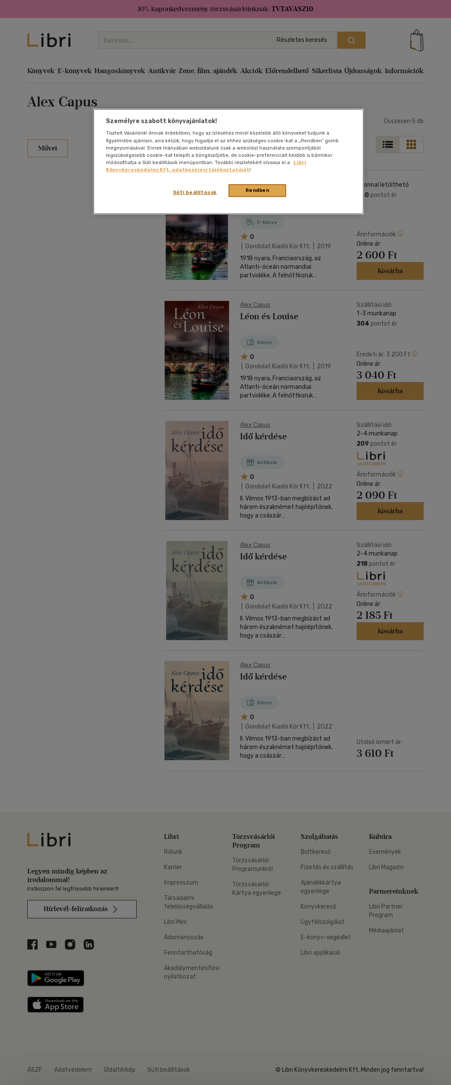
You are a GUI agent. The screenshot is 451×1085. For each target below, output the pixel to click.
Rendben (257, 190)
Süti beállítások (195, 192)
